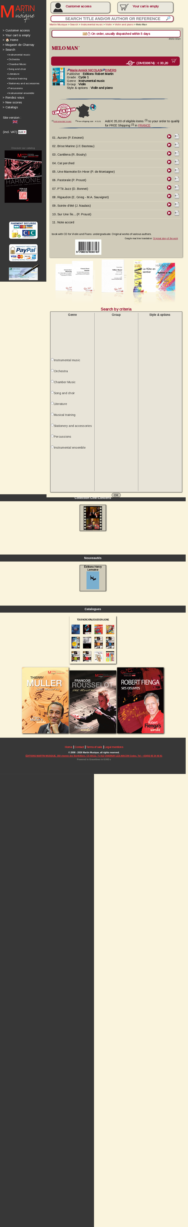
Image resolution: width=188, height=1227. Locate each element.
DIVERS (107, 68)
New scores (12, 100)
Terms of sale (92, 1204)
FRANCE (142, 122)
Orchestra (60, 363)
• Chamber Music (16, 63)
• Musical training (16, 77)
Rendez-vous (13, 95)
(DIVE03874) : (145, 61)
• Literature (13, 72)
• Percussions (14, 86)
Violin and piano (121, 24)
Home (67, 1204)
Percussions (61, 427)
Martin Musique (57, 24)
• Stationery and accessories (22, 81)
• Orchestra (13, 58)
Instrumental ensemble (68, 438)
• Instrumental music (18, 53)
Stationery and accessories (71, 417)
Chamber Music (63, 374)
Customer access (77, 6)
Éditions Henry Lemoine (90, 1037)
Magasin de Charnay (18, 44)
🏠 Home (10, 39)
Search (9, 48)
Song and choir (63, 385)
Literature (59, 395)
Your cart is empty (16, 34)
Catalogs (10, 105)
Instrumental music (90, 24)
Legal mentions (111, 1204)
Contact (77, 1204)
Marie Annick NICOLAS (82, 68)
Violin (107, 24)
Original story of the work (162, 233)
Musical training (63, 406)
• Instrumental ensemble (20, 91)
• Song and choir (16, 67)
